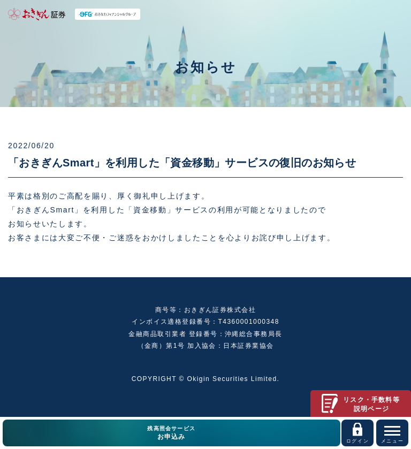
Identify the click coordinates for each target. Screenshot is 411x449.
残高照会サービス (171, 433)
